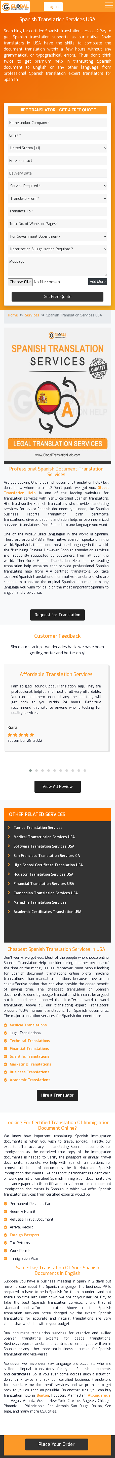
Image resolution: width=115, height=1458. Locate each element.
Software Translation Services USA (44, 846)
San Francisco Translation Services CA (47, 855)
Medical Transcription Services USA (44, 837)
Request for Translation (57, 614)
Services (32, 315)
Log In (53, 6)
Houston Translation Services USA (43, 874)
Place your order (57, 1445)
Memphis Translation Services (40, 902)
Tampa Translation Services (38, 827)
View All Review (58, 786)
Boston (43, 1395)
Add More (98, 281)
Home (13, 315)
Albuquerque (99, 1395)
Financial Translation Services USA (44, 883)
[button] (30, 770)
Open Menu (109, 5)
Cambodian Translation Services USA (46, 893)
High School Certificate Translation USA (48, 865)
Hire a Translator (57, 1095)
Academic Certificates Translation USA (48, 911)
